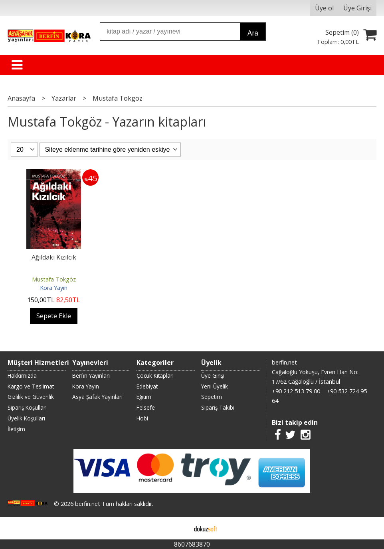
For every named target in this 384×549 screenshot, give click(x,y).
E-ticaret (179, 528)
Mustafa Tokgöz (54, 279)
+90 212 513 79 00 (296, 391)
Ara (252, 33)
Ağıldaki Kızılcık (54, 257)
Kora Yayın (53, 287)
